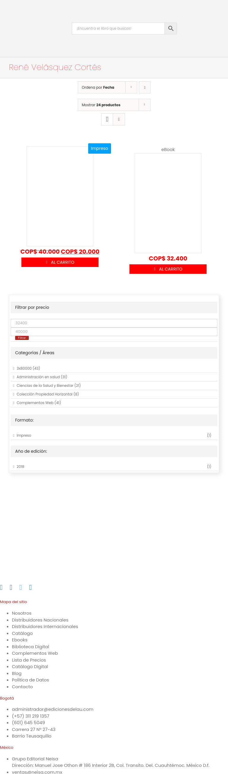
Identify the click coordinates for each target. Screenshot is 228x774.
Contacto (22, 687)
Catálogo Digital (30, 666)
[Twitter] (21, 587)
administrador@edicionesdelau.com (53, 709)
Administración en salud (38, 376)
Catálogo (22, 633)
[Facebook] (11, 587)
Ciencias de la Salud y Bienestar (45, 385)
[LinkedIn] (30, 587)
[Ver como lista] (119, 119)
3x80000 (24, 368)
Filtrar (22, 338)
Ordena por (98, 87)
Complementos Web (35, 402)
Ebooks (20, 640)
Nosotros (21, 613)
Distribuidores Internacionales (45, 626)
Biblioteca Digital (30, 646)
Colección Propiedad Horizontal (44, 394)
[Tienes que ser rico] (168, 200)
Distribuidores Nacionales (40, 620)
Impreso (24, 435)
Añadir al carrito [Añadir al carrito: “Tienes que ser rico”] (167, 269)
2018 (20, 466)
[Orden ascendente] (145, 87)
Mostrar (101, 104)
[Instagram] (1, 587)
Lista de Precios (29, 660)
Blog (17, 673)
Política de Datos (30, 680)
